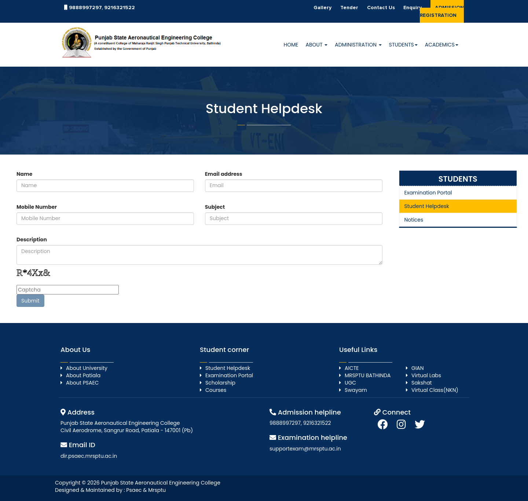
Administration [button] (358, 44)
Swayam (356, 390)
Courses (215, 390)
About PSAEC (82, 382)
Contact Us (381, 7)
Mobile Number (36, 207)
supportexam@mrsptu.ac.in (305, 448)
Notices (413, 219)
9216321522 (119, 7)
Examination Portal (428, 192)
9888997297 (85, 7)
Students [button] (403, 44)
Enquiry (412, 7)
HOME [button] (291, 44)
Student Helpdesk (426, 206)
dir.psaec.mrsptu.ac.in (88, 456)
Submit (30, 300)
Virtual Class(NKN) (434, 390)
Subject (215, 207)
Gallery (322, 7)
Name (24, 174)
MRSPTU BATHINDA (368, 375)
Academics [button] (441, 44)
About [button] (316, 44)
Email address (223, 174)
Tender (349, 7)
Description (31, 239)
